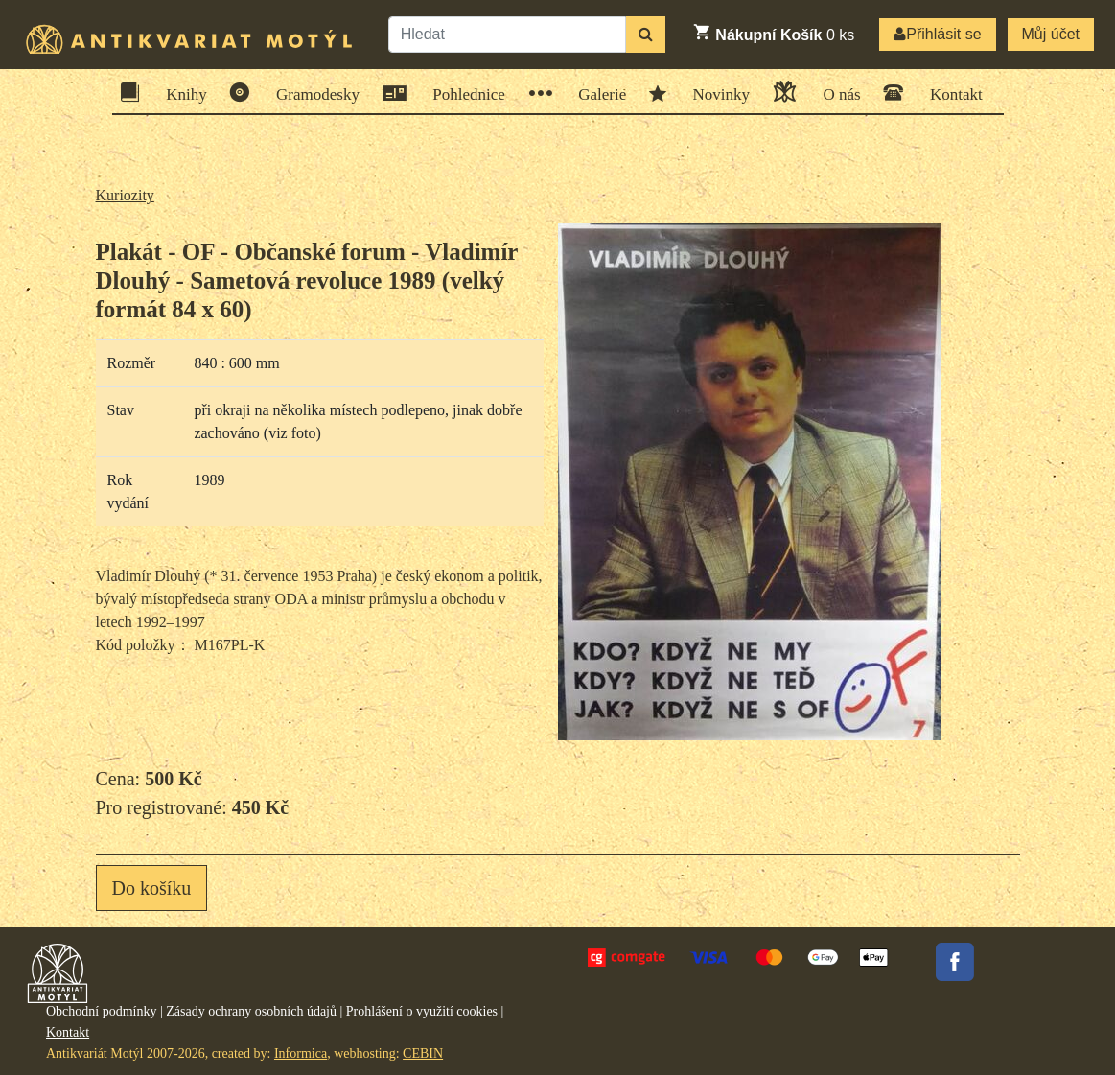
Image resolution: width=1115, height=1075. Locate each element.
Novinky (716, 93)
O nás (835, 91)
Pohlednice (462, 93)
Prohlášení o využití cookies (422, 1011)
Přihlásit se (937, 34)
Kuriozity (125, 195)
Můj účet (1051, 34)
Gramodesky (312, 93)
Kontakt (950, 93)
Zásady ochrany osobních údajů (251, 1011)
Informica (300, 1053)
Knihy (180, 93)
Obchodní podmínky (101, 1011)
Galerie (596, 93)
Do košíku (152, 888)
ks (773, 32)
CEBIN (423, 1053)
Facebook (955, 962)
